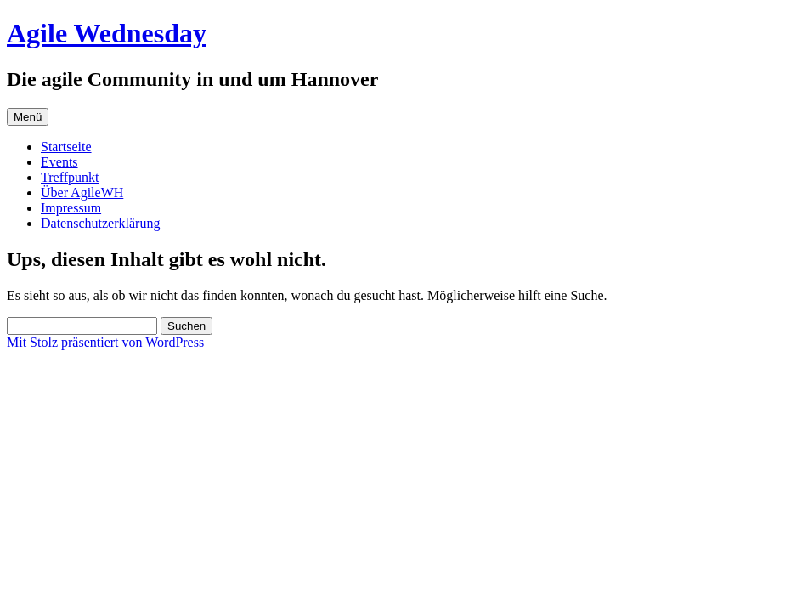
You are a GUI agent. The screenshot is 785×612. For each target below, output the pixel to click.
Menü (28, 116)
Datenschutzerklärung (100, 223)
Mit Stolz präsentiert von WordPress (105, 342)
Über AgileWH (82, 192)
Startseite (66, 146)
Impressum (71, 208)
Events (59, 162)
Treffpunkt (70, 177)
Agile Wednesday (106, 33)
